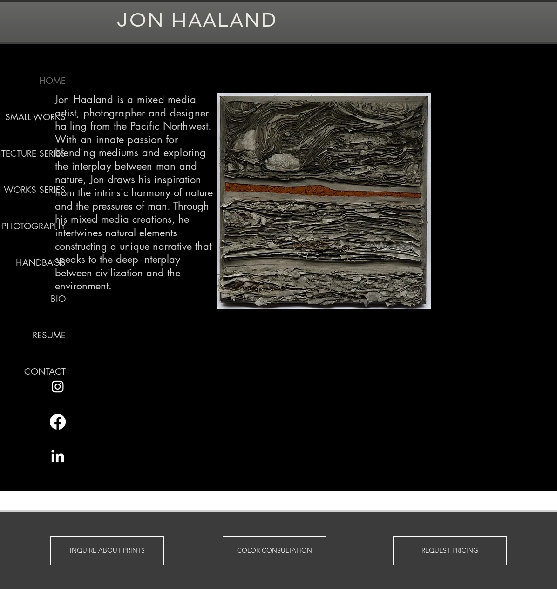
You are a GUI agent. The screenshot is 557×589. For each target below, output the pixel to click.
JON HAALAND (196, 19)
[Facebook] (58, 422)
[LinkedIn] (58, 457)
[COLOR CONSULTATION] (274, 550)
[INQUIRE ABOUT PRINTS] (107, 550)
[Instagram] (58, 386)
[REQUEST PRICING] (450, 550)
